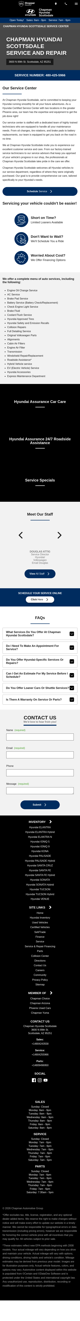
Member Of (38, 1006)
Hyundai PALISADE (40, 868)
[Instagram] (39, 1092)
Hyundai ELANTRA (40, 840)
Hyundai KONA (40, 864)
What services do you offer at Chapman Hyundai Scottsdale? (40, 646)
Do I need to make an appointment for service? (40, 660)
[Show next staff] (59, 546)
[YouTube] (45, 1092)
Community (40, 987)
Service (40, 954)
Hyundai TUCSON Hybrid (40, 907)
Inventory (37, 834)
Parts (40, 964)
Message (18, 797)
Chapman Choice (40, 1011)
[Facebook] (33, 1092)
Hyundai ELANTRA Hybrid (40, 845)
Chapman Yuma (40, 1025)
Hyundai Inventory (40, 930)
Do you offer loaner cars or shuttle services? (40, 701)
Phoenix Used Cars (40, 1020)
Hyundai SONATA (40, 892)
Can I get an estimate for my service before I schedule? (40, 688)
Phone (10, 779)
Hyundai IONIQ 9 (40, 859)
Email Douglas (40, 575)
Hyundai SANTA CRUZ (40, 878)
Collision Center (40, 968)
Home (40, 925)
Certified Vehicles (40, 940)
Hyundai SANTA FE (40, 883)
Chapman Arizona (40, 1016)
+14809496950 (40, 1078)
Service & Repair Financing (40, 959)
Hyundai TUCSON (40, 902)
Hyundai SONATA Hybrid (40, 897)
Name (16, 743)
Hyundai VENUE (40, 911)
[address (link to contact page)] (56, 3)
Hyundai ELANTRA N (40, 849)
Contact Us (40, 978)
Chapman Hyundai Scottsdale (46, 12)
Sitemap (40, 997)
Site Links (38, 920)
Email (16, 761)
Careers (40, 983)
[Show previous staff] (21, 546)
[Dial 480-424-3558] (66, 3)
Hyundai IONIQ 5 (40, 854)
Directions (40, 973)
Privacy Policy (40, 992)
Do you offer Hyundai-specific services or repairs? (40, 674)
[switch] (76, 4)
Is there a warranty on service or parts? (40, 712)
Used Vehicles (40, 935)
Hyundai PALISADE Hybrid (40, 873)
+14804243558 (40, 1056)
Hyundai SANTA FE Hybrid (40, 888)
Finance (40, 949)
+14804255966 (40, 1067)
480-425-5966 (55, 76)
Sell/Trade (40, 944)
